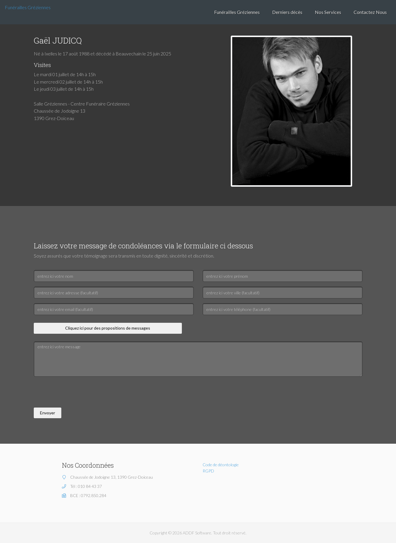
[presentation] (79, 393)
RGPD (208, 470)
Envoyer (47, 412)
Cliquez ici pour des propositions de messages (107, 327)
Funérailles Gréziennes (28, 7)
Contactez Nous (370, 12)
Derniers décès (287, 12)
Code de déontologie (221, 464)
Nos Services (328, 12)
